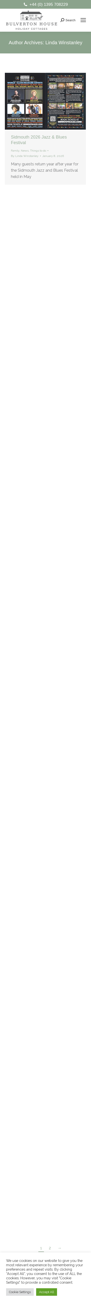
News (25, 150)
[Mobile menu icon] (83, 20)
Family (15, 150)
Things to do (38, 150)
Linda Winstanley (63, 42)
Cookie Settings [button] (20, 1292)
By (25, 156)
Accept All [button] (46, 1292)
